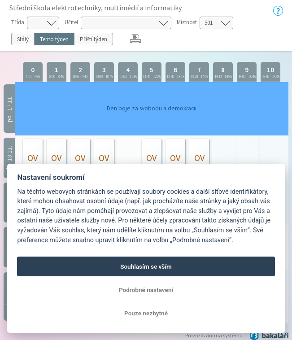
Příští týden (93, 39)
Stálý (23, 39)
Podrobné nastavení (146, 289)
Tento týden (54, 39)
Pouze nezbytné (146, 313)
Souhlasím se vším (146, 266)
